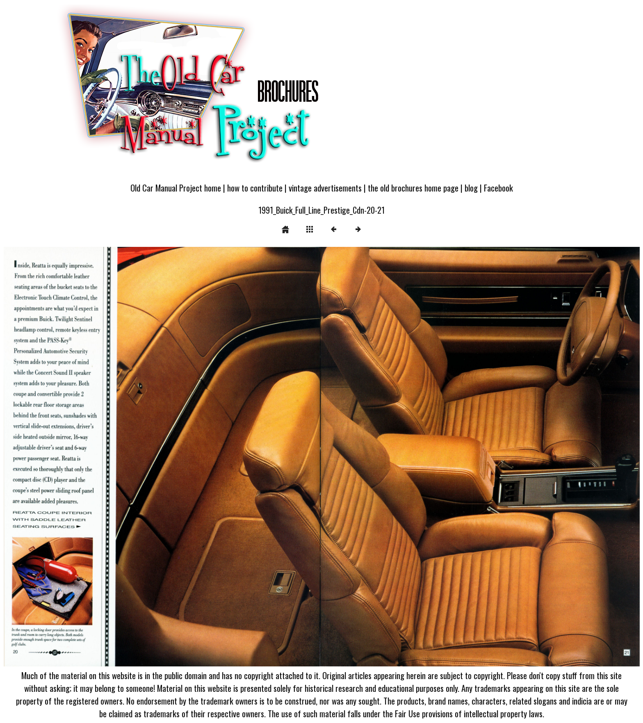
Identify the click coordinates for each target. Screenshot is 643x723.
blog (471, 187)
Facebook (498, 187)
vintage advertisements (325, 187)
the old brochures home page (413, 187)
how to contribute (255, 187)
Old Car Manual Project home (175, 187)
